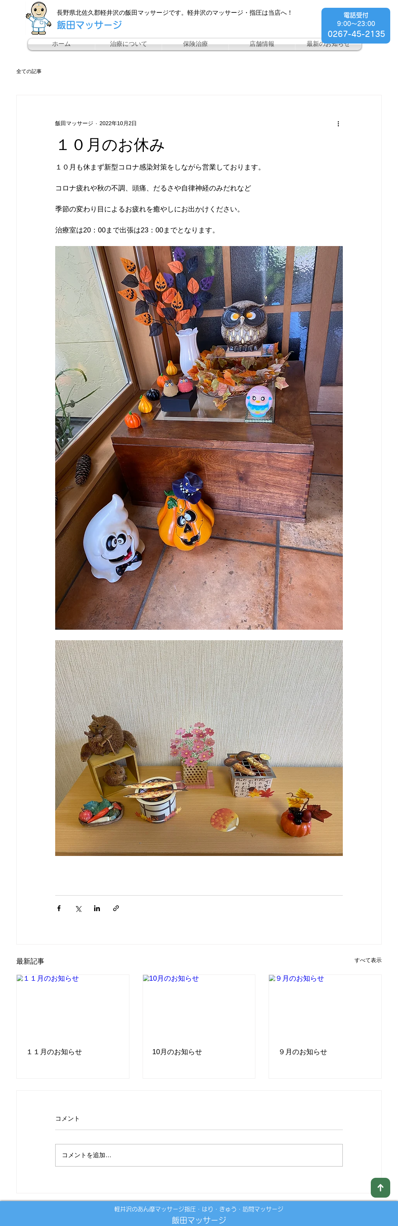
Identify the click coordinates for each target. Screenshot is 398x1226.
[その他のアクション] (338, 123)
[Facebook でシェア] (59, 908)
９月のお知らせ (302, 1052)
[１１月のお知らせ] (73, 1006)
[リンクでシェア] (116, 908)
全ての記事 (29, 71)
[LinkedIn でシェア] (97, 908)
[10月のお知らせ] (199, 1006)
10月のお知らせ (177, 1052)
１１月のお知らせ (54, 1052)
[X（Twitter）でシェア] (78, 908)
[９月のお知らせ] (325, 1006)
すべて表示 (368, 960)
